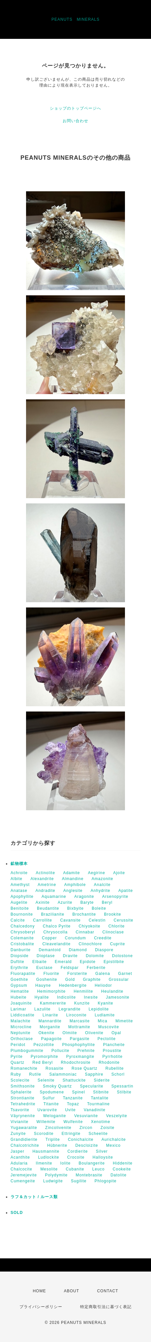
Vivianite (19, 1121)
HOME (39, 1291)
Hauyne (43, 985)
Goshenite (46, 979)
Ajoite (119, 873)
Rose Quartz (84, 1068)
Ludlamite (105, 1015)
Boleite (99, 908)
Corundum (75, 938)
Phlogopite (106, 1181)
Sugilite (78, 1181)
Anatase (19, 890)
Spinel (78, 1092)
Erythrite (19, 967)
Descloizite (86, 1145)
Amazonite (102, 878)
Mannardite (50, 1021)
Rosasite (54, 1068)
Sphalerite (21, 1092)
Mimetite (124, 1021)
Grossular (119, 979)
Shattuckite (74, 1080)
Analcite (102, 884)
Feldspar (70, 967)
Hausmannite (45, 1151)
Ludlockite (48, 1157)
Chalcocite (21, 1169)
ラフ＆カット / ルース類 (34, 1196)
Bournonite (22, 914)
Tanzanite (73, 1098)
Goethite (19, 979)
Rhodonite (109, 1062)
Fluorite (51, 973)
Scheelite (97, 1133)
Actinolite (45, 873)
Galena (102, 973)
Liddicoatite (23, 1015)
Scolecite (20, 1080)
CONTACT (107, 1291)
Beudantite (48, 908)
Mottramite (79, 1027)
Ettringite (71, 1133)
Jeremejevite (24, 1175)
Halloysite (103, 1157)
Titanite (51, 1104)
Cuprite (117, 944)
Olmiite (69, 1033)
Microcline (21, 1027)
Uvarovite (47, 1110)
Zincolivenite (58, 1127)
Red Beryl (42, 1062)
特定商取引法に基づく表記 (106, 1306)
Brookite (112, 914)
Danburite (21, 950)
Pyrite (17, 1056)
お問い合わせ (75, 121)
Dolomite (95, 955)
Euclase (44, 967)
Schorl (118, 1074)
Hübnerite (57, 1145)
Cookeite (122, 1169)
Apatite (125, 890)
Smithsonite (23, 1086)
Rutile (35, 1074)
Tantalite (99, 1098)
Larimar (18, 1009)
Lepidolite (99, 1009)
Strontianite (23, 1098)
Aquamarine (54, 896)
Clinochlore (90, 944)
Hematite (20, 991)
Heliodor (103, 985)
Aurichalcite (114, 1139)
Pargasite (80, 1038)
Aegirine (96, 873)
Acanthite (20, 1157)
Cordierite (77, 1151)
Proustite (112, 1050)
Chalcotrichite (25, 1145)
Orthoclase (22, 1038)
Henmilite (83, 991)
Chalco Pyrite (57, 926)
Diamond (78, 950)
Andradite (45, 890)
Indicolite (66, 997)
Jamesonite (117, 997)
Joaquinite (21, 1003)
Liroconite (76, 1015)
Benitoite (20, 908)
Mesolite (49, 1169)
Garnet (125, 973)
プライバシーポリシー (40, 1306)
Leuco (98, 1169)
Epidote (88, 961)
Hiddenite (123, 1163)
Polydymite (56, 1175)
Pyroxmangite (80, 1056)
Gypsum (19, 985)
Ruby (16, 1074)
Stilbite (124, 1092)
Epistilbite (114, 961)
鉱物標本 (19, 863)
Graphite (92, 979)
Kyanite (105, 1003)
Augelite (19, 902)
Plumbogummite (27, 1050)
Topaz (73, 1104)
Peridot (18, 1044)
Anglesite (72, 890)
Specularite (91, 1086)
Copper (49, 938)
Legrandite (70, 1009)
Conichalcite (80, 1139)
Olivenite (94, 1033)
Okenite (46, 1033)
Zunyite (18, 1133)
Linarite (50, 1015)
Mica (102, 1021)
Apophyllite (22, 896)
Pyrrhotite (112, 1056)
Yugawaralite (24, 1127)
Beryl (107, 902)
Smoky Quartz (57, 1086)
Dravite (70, 955)
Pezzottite (43, 1044)
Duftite (17, 961)
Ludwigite (53, 1181)
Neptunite (20, 1033)
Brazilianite (52, 914)
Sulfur (49, 1098)
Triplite (52, 1139)
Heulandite (112, 991)
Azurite (65, 902)
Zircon (85, 1127)
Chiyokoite (89, 926)
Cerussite (124, 920)
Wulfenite (73, 1121)
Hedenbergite (73, 985)
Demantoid (50, 950)
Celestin (97, 920)
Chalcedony (23, 926)
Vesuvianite (86, 1116)
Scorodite (44, 1133)
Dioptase (46, 955)
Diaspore (104, 950)
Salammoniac (63, 1074)
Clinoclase (113, 932)
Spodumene (52, 1092)
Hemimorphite (51, 991)
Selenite (46, 1080)
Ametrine (47, 884)
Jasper (17, 1151)
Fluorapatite (23, 973)
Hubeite (18, 997)
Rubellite (115, 1068)
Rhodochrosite (75, 1062)
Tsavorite (20, 1110)
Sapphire (94, 1074)
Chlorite (116, 926)
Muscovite (108, 1027)
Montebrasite (89, 1175)
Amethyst (20, 884)
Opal (116, 1033)
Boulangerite (91, 1163)
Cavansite (70, 920)
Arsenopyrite (115, 896)
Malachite (20, 1021)
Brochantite (84, 914)
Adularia (19, 1163)
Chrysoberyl (23, 932)
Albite (16, 878)
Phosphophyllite (78, 1044)
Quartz (17, 1062)
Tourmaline (98, 1104)
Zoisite (107, 1127)
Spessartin (122, 1086)
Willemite (45, 1121)
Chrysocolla (55, 932)
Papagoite (51, 1038)
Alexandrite (42, 878)
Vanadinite (95, 1110)
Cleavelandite (56, 944)
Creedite (102, 938)
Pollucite (60, 1050)
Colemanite (22, 938)
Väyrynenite (23, 1116)
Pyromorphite (44, 1056)
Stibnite (101, 1092)
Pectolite (107, 1038)
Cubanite (75, 1169)
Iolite (65, 1163)
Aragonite (84, 896)
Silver (102, 1151)
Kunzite (82, 1003)
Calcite (18, 920)
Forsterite (77, 973)
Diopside (20, 955)
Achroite (19, 873)
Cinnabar (85, 932)
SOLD (17, 1212)
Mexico (113, 1145)
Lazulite (42, 1009)
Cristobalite (22, 944)
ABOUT (71, 1291)
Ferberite (96, 967)
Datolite (118, 1175)
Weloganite (54, 1116)
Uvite (70, 1110)
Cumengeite (23, 1181)
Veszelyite (116, 1116)
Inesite (91, 997)
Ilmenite (44, 1163)
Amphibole (75, 884)
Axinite (43, 902)
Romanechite (24, 1068)
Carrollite (42, 920)
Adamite (71, 873)
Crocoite (76, 1157)
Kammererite (53, 1003)
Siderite (102, 1080)
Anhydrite (100, 890)
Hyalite (42, 997)
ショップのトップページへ (75, 108)
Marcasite (80, 1021)
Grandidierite (24, 1139)
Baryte (87, 902)
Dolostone (122, 955)
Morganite (50, 1027)
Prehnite (86, 1050)
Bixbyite (75, 908)
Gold (70, 979)
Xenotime (100, 1121)
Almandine (73, 878)
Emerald (63, 961)
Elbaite (39, 961)
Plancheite (114, 1044)
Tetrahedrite (23, 1104)
